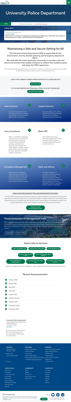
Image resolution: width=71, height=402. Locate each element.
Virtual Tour (7, 386)
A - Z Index (48, 370)
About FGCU (8, 370)
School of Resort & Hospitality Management (52, 358)
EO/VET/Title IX (60, 399)
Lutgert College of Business (31, 355)
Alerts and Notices (47, 167)
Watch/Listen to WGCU (30, 376)
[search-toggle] (64, 2)
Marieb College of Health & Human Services (33, 358)
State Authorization (9, 384)
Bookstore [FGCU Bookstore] (47, 374)
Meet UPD (43, 131)
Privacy (35, 398)
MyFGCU (47, 382)
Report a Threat (21, 232)
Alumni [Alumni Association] (26, 370)
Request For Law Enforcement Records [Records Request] (35, 208)
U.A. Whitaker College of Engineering (33, 361)
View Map (9, 326)
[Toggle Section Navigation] (5, 24)
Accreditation (8, 372)
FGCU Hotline (8, 376)
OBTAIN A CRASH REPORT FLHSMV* (25, 255)
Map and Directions (9, 380)
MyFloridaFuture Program (11, 382)
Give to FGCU (28, 374)
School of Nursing (49, 355)
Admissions (48, 372)
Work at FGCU (28, 378)
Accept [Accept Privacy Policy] (44, 399)
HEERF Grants (8, 378)
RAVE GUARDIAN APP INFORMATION (15, 261)
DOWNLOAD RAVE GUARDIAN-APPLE (35, 261)
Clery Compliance (13, 131)
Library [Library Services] (47, 380)
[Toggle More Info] (6, 280)
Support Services (46, 106)
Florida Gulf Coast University (25, 24)
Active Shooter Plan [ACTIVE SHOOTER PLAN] (54, 248)
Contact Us (8, 361)
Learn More (9, 232)
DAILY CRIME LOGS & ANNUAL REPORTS (44, 255)
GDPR (5, 399)
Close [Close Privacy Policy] (47, 394)
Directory (47, 378)
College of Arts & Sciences (31, 349)
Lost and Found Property (35, 91)
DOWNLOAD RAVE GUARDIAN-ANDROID (55, 261)
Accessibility (54, 399)
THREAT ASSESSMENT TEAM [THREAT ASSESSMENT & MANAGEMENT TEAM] (18, 248)
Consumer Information (10, 374)
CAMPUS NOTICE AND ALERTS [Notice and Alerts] (37, 248)
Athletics (27, 372)
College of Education (30, 351)
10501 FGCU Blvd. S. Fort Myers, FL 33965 (11, 350)
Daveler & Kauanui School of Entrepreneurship (52, 352)
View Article (29, 105)
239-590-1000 (9, 353)
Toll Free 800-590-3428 (12, 355)
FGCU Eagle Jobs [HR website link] (35, 84)
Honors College (28, 353)
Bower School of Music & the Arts (53, 349)
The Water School (49, 361)
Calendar (47, 376)
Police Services (12, 106)
